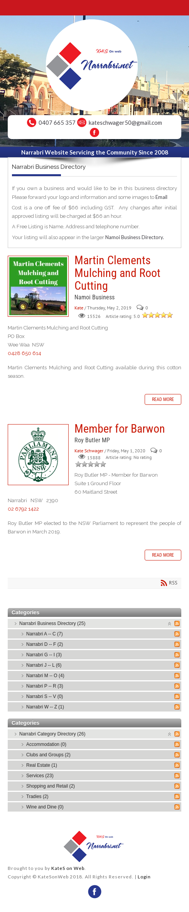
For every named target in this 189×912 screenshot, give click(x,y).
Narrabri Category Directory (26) (52, 734)
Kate (78, 308)
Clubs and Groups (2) (48, 754)
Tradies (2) (37, 796)
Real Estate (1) (41, 765)
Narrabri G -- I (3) (44, 654)
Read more (163, 399)
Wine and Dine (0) (45, 807)
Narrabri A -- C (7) (44, 634)
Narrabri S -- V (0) (44, 696)
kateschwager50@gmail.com (125, 122)
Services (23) (40, 775)
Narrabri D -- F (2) (44, 644)
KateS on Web (67, 868)
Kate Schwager (88, 450)
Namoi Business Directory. (134, 237)
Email (161, 197)
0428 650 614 (24, 353)
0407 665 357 (57, 122)
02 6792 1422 (23, 509)
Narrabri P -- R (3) (44, 686)
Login (144, 877)
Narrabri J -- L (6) (44, 665)
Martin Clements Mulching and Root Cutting (38, 286)
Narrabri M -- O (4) (45, 675)
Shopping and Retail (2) (50, 786)
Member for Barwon (38, 455)
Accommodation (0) (46, 744)
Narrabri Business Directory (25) (52, 623)
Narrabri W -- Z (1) (45, 707)
